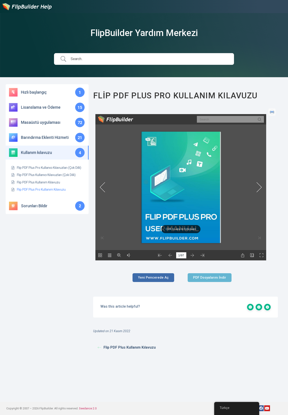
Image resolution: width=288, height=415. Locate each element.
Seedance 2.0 (88, 408)
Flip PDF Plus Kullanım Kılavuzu (127, 347)
